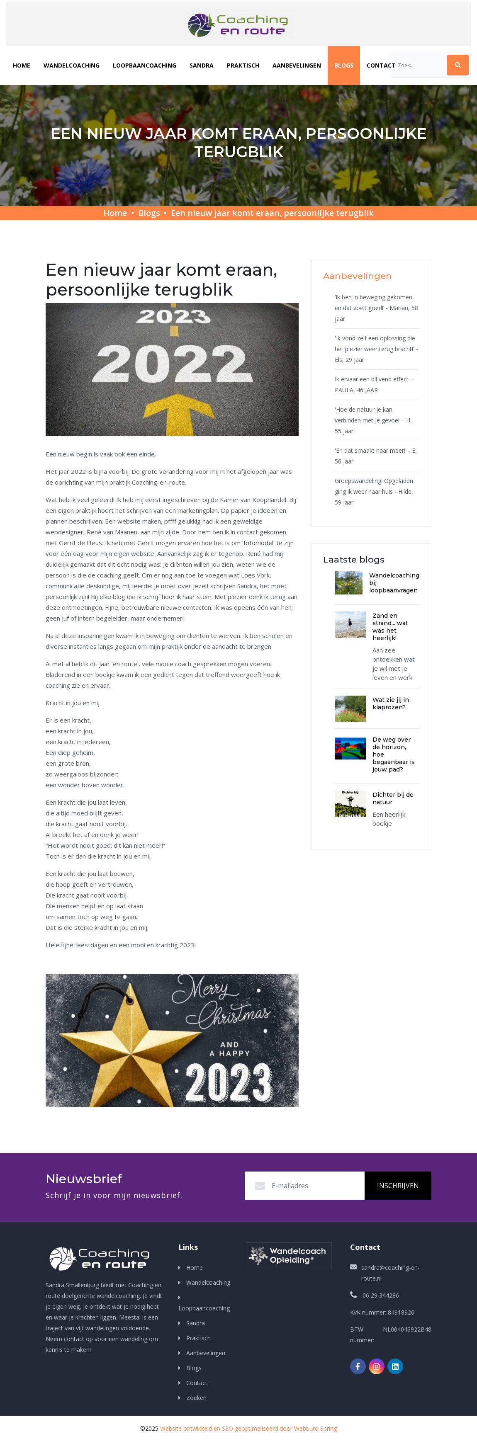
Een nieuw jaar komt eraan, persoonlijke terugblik (272, 212)
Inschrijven (398, 1185)
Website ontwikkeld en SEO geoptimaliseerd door (248, 1428)
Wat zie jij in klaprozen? (390, 703)
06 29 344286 (381, 1295)
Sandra (202, 65)
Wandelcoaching (72, 65)
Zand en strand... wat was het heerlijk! (390, 627)
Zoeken (196, 1398)
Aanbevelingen (297, 65)
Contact (381, 65)
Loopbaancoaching (144, 65)
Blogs (343, 65)
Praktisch (243, 65)
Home (21, 65)
